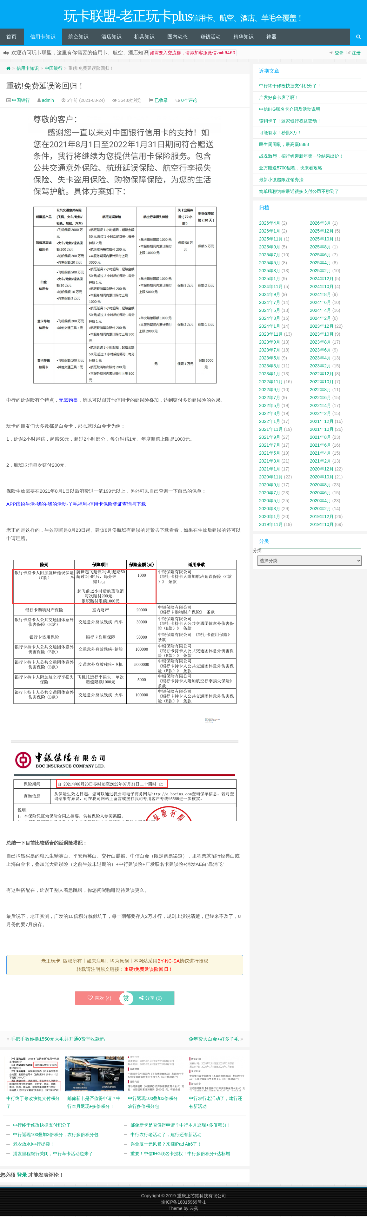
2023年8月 (320, 342)
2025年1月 (269, 279)
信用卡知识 (43, 37)
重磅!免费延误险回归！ (45, 86)
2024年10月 (322, 287)
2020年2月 (320, 509)
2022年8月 (320, 390)
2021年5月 (269, 454)
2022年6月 (320, 398)
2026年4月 (269, 224)
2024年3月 (269, 319)
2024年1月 (269, 327)
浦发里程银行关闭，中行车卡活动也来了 (53, 1154)
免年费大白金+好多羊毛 (214, 1040)
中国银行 (54, 69)
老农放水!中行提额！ (33, 1145)
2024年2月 (320, 319)
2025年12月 (322, 231)
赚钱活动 (210, 37)
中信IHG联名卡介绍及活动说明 (289, 110)
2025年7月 (269, 255)
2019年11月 (271, 525)
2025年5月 (269, 263)
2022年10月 (322, 382)
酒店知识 (111, 37)
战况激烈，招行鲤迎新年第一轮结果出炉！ (301, 157)
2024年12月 (322, 279)
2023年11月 (271, 335)
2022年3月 (269, 414)
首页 (11, 37)
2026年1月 (269, 231)
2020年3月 (269, 509)
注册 (356, 53)
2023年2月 (320, 366)
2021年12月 (322, 422)
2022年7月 (269, 398)
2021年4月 (320, 454)
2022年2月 (320, 414)
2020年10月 (322, 477)
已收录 (161, 101)
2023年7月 (269, 350)
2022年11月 (271, 382)
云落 (194, 1209)
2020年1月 (269, 517)
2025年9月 (269, 247)
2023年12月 (322, 327)
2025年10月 (322, 239)
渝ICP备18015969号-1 (183, 1203)
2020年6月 (320, 493)
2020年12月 (322, 469)
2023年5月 (269, 358)
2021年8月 (320, 438)
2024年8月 (320, 295)
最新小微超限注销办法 (281, 180)
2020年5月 (269, 501)
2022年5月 (269, 406)
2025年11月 (271, 239)
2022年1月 (269, 422)
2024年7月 (269, 303)
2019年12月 (322, 517)
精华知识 (243, 37)
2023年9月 (269, 342)
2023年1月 (269, 374)
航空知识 (78, 37)
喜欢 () (99, 999)
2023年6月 (320, 350)
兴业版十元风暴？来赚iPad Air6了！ (166, 1145)
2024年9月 (269, 295)
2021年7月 (269, 446)
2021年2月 (320, 461)
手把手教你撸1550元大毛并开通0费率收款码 (57, 1040)
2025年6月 (320, 255)
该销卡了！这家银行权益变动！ (290, 121)
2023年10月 (322, 335)
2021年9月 (269, 438)
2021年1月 (269, 469)
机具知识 (144, 37)
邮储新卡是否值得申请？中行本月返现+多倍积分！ (180, 1125)
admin (48, 101)
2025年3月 (269, 271)
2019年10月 (322, 525)
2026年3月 (320, 224)
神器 (271, 37)
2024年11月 (271, 287)
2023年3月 (269, 366)
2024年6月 (320, 303)
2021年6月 (320, 446)
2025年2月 (320, 271)
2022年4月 (320, 406)
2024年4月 (320, 311)
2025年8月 (320, 247)
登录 (339, 53)
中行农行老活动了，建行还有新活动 (166, 1135)
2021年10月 (322, 430)
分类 (257, 551)
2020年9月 (269, 485)
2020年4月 (320, 501)
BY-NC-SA (168, 961)
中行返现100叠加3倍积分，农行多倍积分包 (55, 1135)
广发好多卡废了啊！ (279, 98)
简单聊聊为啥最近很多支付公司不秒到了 (299, 192)
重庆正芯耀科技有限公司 (201, 1196)
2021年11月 (271, 430)
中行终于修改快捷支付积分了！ (44, 1125)
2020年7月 (269, 493)
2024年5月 (269, 311)
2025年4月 (320, 263)
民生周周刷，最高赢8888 (284, 145)
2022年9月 (269, 390)
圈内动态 (177, 37)
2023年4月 (320, 358)
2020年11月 (271, 477)
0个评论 (189, 101)
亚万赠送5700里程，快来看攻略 (290, 168)
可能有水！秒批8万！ (280, 133)
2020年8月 (320, 485)
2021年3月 (269, 461)
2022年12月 (322, 374)
